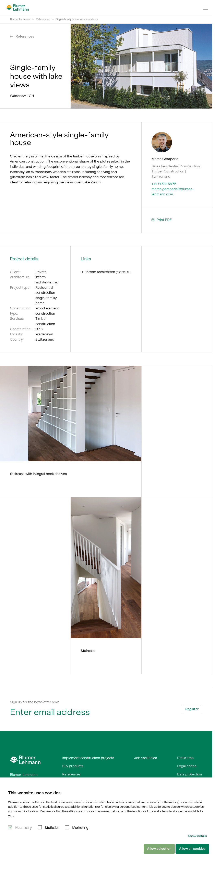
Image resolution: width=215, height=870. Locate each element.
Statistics (52, 828)
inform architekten (106, 271)
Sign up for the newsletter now (34, 702)
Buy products (72, 766)
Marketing (80, 828)
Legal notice (186, 766)
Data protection (189, 774)
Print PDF (162, 220)
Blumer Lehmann (20, 19)
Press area (185, 758)
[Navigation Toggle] (206, 8)
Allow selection (159, 849)
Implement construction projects (88, 758)
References (42, 19)
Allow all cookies (192, 849)
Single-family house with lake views (77, 19)
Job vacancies (145, 758)
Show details (197, 836)
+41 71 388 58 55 (164, 184)
